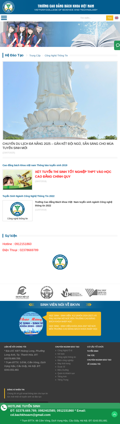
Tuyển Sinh (92, 351)
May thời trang (62, 363)
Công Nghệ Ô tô (63, 350)
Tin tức (91, 355)
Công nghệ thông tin (65, 357)
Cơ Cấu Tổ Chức (95, 347)
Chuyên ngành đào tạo (99, 360)
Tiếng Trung (61, 380)
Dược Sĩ (60, 367)
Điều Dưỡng (62, 370)
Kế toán (59, 354)
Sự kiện (11, 236)
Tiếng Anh (61, 376)
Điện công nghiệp (64, 360)
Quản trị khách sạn (65, 373)
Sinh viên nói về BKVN (60, 304)
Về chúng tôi (93, 364)
